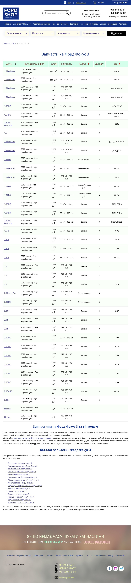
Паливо (82, 64)
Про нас (55, 24)
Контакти (123, 24)
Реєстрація (81, 2)
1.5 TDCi (7, 106)
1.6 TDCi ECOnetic (8, 221)
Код (115, 64)
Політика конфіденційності (19, 555)
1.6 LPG (7, 186)
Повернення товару (89, 24)
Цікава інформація (108, 24)
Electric (7, 409)
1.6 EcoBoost (9, 141)
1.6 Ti (6, 231)
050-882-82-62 (118, 13)
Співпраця (38, 555)
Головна (7, 24)
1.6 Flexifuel (9, 168)
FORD (15, 43)
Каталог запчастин (41, 24)
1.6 (5, 133)
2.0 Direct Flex (10, 293)
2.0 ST (6, 311)
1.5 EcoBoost (9, 88)
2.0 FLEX (7, 302)
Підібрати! (116, 33)
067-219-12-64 (67, 571)
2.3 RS (6, 400)
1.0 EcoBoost (9, 71)
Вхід (69, 2)
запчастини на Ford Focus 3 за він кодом (32, 438)
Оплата (64, 24)
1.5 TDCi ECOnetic (8, 123)
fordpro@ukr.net (66, 577)
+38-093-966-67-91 (53, 542)
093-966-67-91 (118, 9)
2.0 (5, 266)
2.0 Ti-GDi (8, 391)
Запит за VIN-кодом (22, 24)
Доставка (74, 24)
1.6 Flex (7, 159)
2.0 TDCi (7, 338)
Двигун (9, 64)
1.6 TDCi (7, 204)
